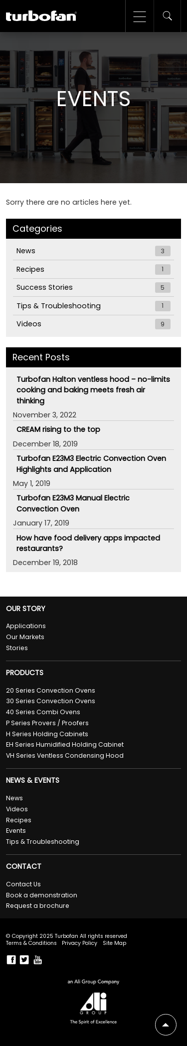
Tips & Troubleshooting (93, 306)
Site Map (114, 943)
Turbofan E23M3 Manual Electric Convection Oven (73, 503)
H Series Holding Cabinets (47, 734)
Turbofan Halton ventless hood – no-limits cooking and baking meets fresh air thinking (93, 390)
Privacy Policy (79, 943)
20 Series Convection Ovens (50, 690)
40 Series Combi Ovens (43, 712)
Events (16, 830)
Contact (23, 866)
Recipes (93, 269)
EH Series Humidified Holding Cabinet (65, 744)
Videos (93, 324)
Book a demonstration (41, 895)
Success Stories (93, 287)
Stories (17, 648)
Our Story (25, 609)
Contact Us (23, 884)
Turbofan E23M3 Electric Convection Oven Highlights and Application (91, 463)
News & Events (32, 780)
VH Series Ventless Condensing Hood (65, 755)
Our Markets (25, 637)
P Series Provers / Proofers (47, 723)
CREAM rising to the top (58, 429)
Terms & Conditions (31, 943)
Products (24, 673)
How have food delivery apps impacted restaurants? (88, 543)
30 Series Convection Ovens (50, 701)
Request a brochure (37, 905)
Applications (26, 626)
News (93, 251)
